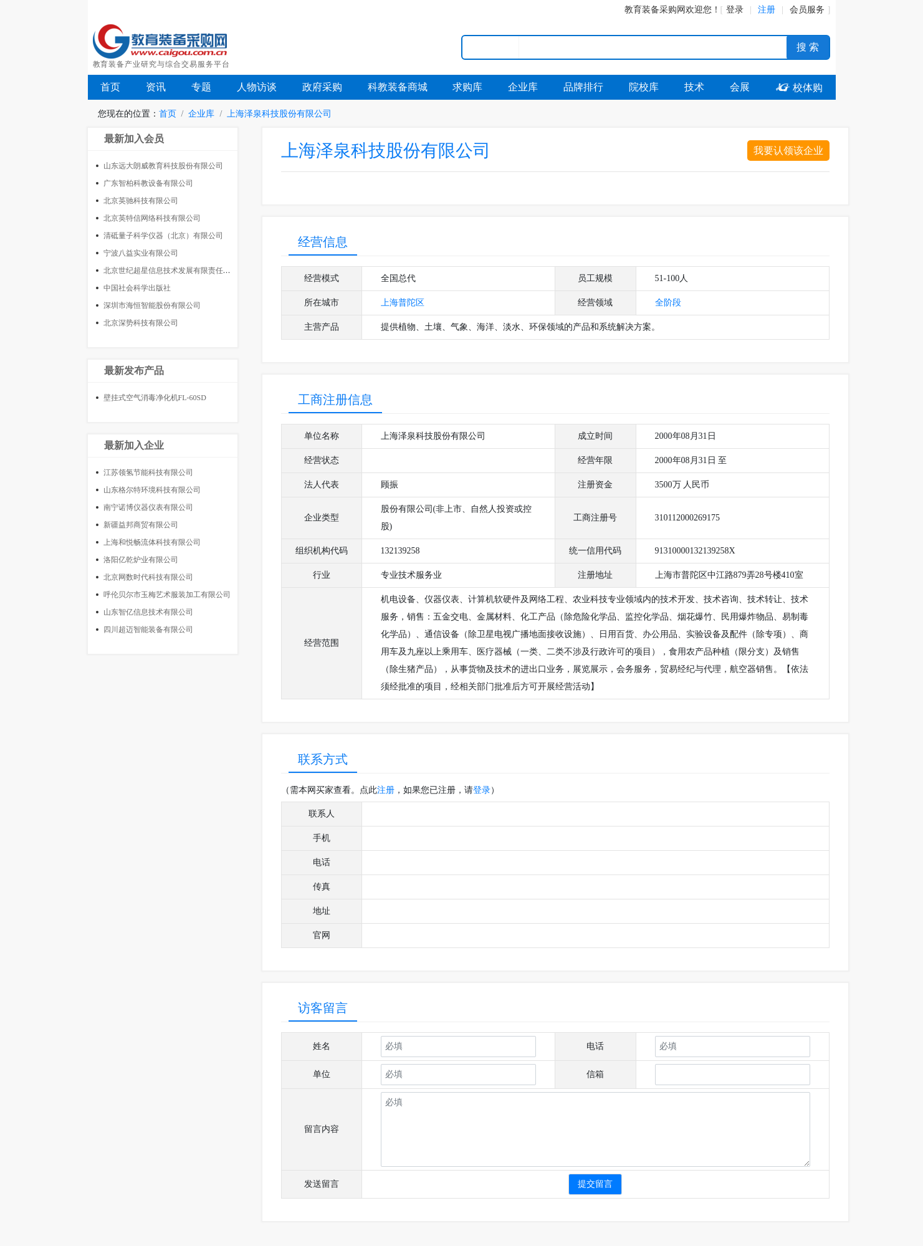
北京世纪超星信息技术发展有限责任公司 (170, 270)
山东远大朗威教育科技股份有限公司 (163, 165)
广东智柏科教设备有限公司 (148, 183)
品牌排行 (583, 87)
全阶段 (668, 302)
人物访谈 (257, 87)
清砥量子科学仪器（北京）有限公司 (163, 235)
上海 (389, 302)
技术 (694, 87)
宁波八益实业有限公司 (140, 253)
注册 (386, 790)
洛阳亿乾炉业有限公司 (140, 559)
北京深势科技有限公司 (140, 323)
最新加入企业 (134, 445)
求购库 (467, 87)
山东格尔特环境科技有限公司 (152, 490)
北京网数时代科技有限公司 (148, 577)
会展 (740, 87)
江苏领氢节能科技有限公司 (148, 472)
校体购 (799, 87)
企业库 (523, 87)
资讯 (156, 87)
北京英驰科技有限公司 (140, 200)
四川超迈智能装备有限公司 (148, 629)
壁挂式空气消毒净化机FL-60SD (154, 397)
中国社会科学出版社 (137, 288)
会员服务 (807, 9)
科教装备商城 (398, 87)
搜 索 (807, 47)
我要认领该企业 (788, 150)
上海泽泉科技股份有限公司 (279, 113)
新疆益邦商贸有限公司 (140, 524)
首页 (110, 87)
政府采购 (322, 87)
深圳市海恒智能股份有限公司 (152, 305)
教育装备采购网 (655, 9)
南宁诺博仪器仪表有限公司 (148, 507)
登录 (735, 9)
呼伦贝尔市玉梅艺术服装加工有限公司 (167, 594)
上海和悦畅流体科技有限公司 (152, 542)
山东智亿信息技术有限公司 (148, 612)
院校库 (644, 87)
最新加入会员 (134, 138)
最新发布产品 (134, 370)
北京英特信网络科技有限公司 (152, 218)
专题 (201, 87)
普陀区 (411, 302)
